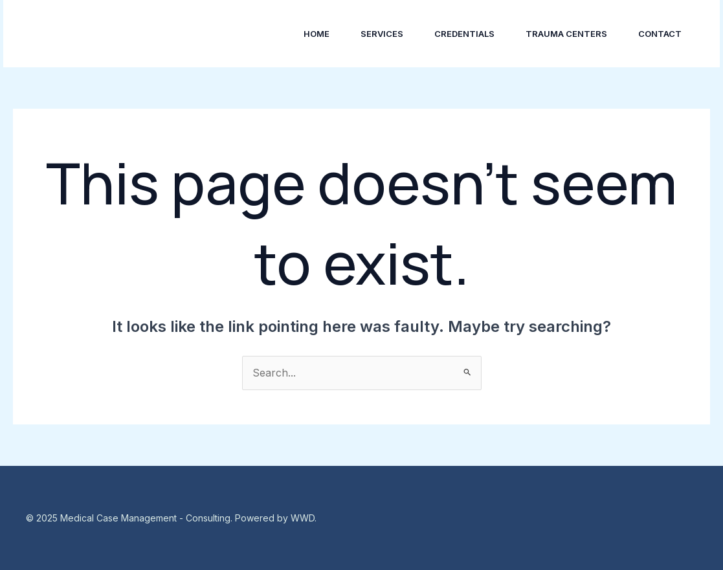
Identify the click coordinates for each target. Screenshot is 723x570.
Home (316, 33)
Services (382, 33)
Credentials (464, 33)
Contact (660, 33)
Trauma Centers (566, 33)
